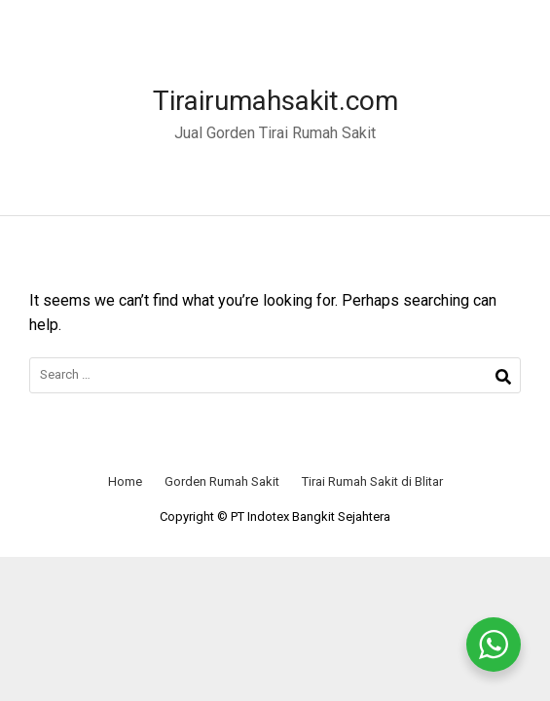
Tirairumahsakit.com (275, 101)
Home (125, 481)
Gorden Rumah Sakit (222, 481)
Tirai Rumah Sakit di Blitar (372, 481)
